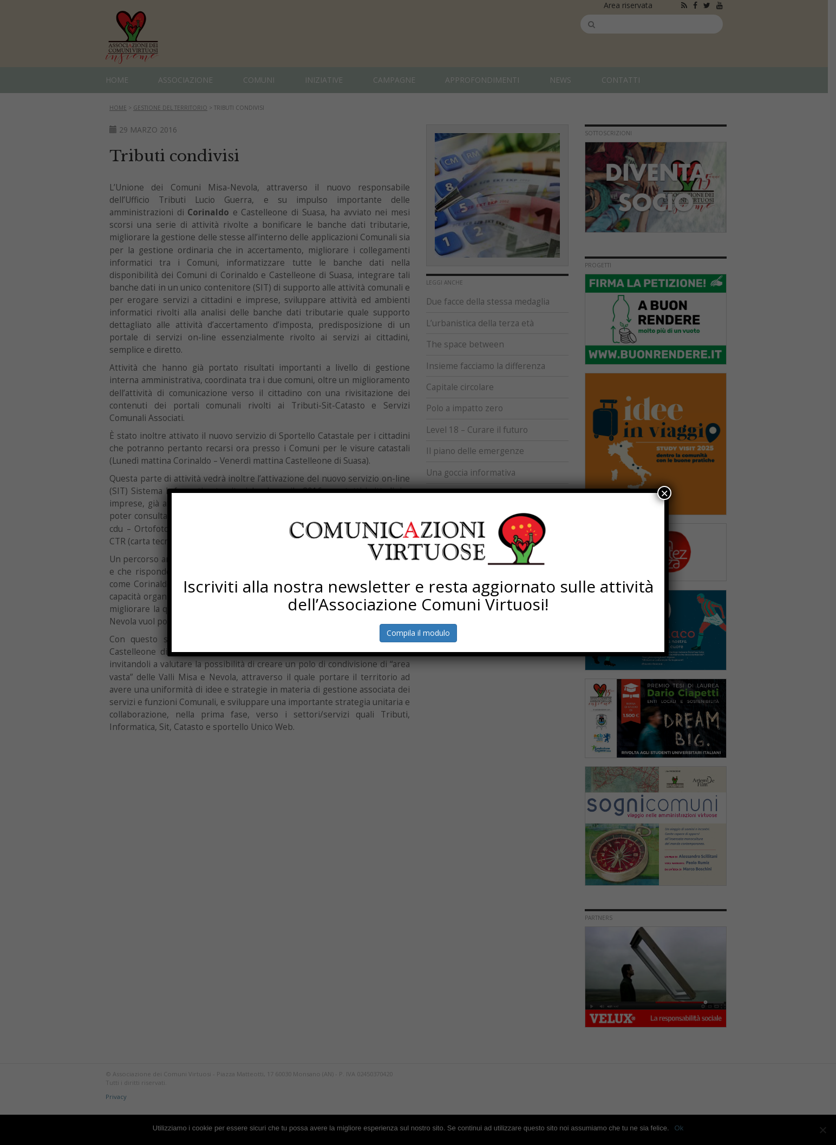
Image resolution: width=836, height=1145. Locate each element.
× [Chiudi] (664, 493)
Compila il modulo (417, 633)
